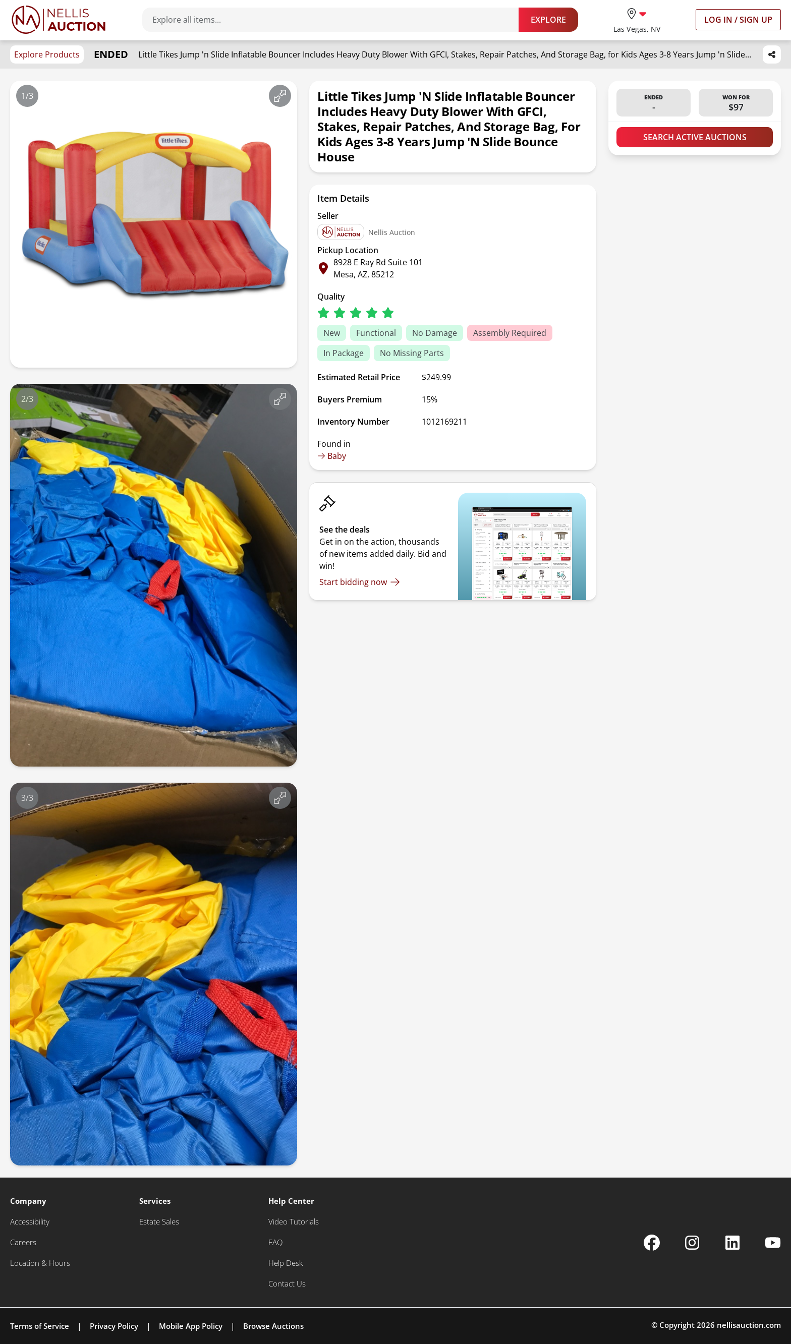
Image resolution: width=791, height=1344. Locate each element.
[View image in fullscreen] (280, 96)
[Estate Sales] (159, 1221)
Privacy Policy (114, 1326)
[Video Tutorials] (293, 1221)
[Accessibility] (29, 1221)
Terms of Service (39, 1326)
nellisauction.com (749, 1325)
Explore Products (47, 54)
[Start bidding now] (359, 582)
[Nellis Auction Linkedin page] (732, 1243)
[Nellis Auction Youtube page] (773, 1243)
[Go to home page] (58, 20)
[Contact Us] (287, 1283)
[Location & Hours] (40, 1263)
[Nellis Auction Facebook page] (652, 1243)
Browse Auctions (273, 1326)
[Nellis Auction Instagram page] (692, 1243)
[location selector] (636, 19)
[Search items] (335, 20)
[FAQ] (275, 1242)
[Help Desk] (285, 1263)
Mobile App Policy (190, 1326)
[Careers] (23, 1242)
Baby (331, 455)
